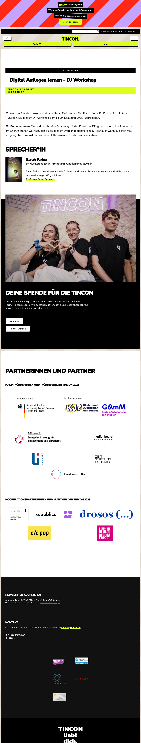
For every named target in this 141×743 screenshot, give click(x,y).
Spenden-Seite (41, 308)
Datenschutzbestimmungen (50, 603)
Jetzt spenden (71, 21)
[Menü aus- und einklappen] (134, 38)
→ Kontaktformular (15, 634)
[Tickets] (7, 38)
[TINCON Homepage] (70, 39)
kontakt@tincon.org (71, 627)
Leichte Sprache (109, 31)
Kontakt (132, 31)
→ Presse (10, 637)
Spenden (14, 320)
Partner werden (18, 328)
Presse (122, 31)
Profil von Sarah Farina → (40, 179)
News (105, 44)
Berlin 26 (37, 44)
